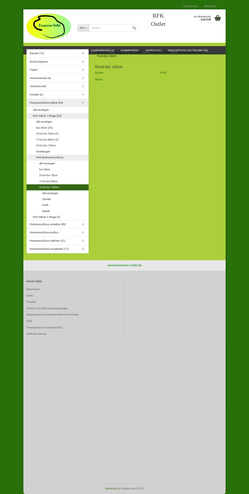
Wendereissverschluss (49, 157)
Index (29, 295)
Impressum (33, 289)
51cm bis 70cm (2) (47, 133)
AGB (29, 321)
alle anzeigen (41, 109)
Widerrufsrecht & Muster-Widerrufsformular (52, 314)
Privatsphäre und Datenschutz (44, 327)
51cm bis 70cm (48, 175)
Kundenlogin (190, 6)
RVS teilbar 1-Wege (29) (47, 115)
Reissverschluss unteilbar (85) (48, 224)
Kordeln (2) (36, 94)
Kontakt (31, 301)
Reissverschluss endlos (44, 232)
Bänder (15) (37, 53)
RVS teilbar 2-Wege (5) (46, 217)
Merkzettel (210, 6)
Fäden (33, 69)
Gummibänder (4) (40, 78)
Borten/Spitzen (39, 61)
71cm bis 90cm (48, 181)
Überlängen (43, 151)
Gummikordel (38, 86)
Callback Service (36, 333)
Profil (163, 72)
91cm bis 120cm (46, 145)
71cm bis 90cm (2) (47, 139)
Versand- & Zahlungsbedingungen (47, 308)
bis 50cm (44, 169)
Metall (98, 79)
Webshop (111, 488)
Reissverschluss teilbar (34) (46, 102)
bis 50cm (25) (44, 127)
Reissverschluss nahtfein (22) (47, 240)
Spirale (99, 72)
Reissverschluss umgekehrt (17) (49, 248)
